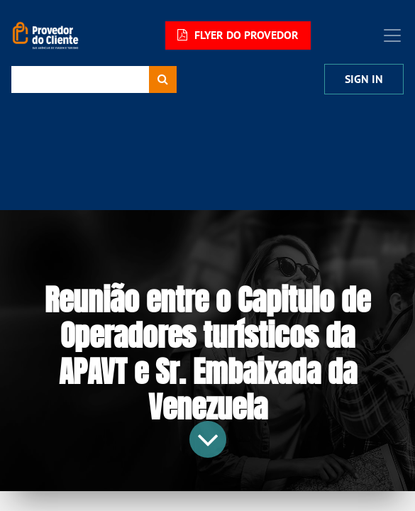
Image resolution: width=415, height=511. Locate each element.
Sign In (364, 79)
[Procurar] (163, 79)
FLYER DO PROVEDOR (238, 35)
